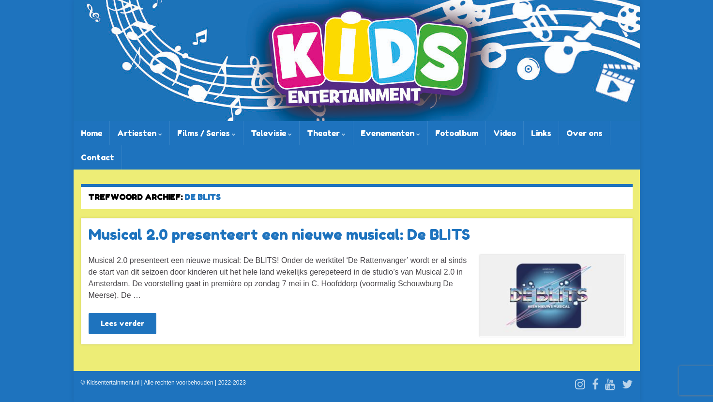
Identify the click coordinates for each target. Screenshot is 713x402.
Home (91, 133)
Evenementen (390, 133)
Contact (97, 157)
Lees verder (122, 323)
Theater (326, 133)
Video (504, 133)
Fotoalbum (456, 133)
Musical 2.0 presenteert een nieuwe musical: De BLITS (279, 234)
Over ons (584, 133)
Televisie (271, 133)
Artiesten (139, 133)
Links (541, 133)
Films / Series (206, 133)
